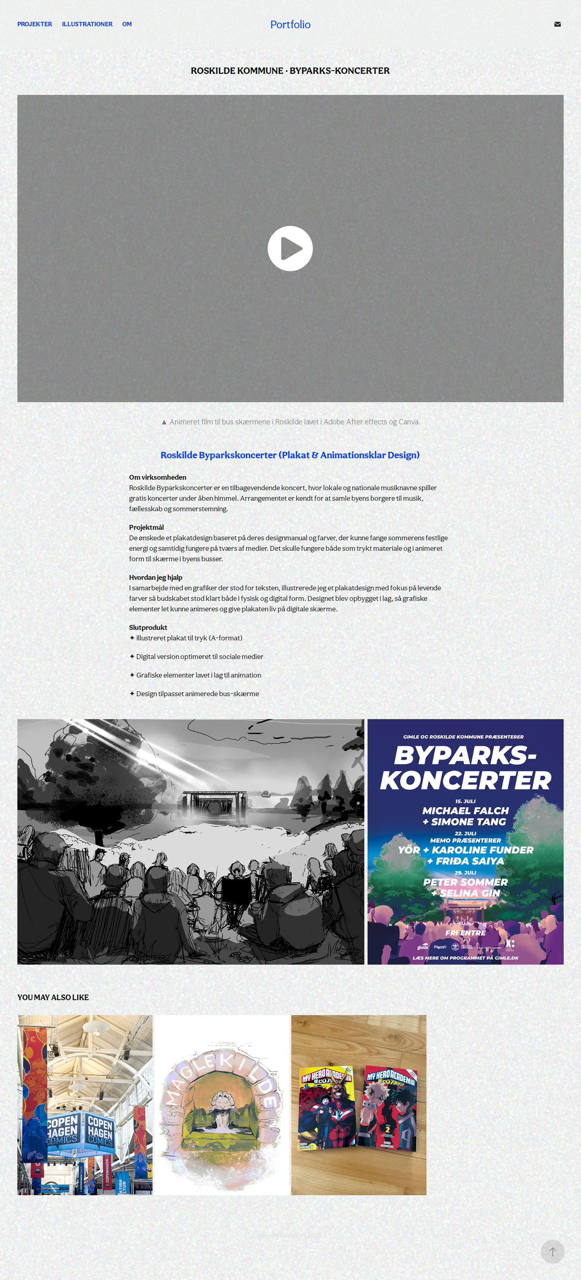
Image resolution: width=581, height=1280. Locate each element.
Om (127, 24)
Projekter (34, 24)
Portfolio (290, 24)
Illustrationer (87, 24)
